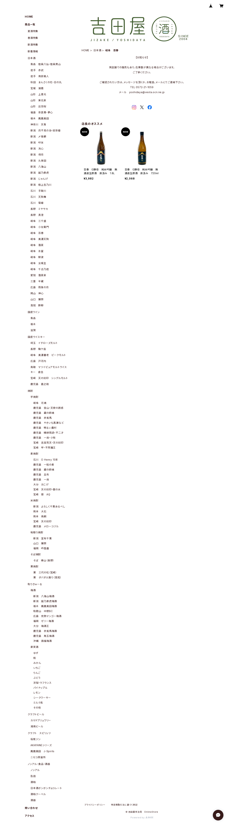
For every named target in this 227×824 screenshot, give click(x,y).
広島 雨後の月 (40, 287)
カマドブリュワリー (41, 720)
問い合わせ (31, 807)
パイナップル (40, 687)
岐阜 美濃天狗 (40, 238)
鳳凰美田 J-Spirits (42, 751)
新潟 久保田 (38, 160)
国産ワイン (34, 312)
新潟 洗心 (37, 148)
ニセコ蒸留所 (38, 757)
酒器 (33, 800)
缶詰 (33, 776)
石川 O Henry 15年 (45, 459)
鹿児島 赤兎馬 (42, 417)
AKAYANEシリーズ (41, 745)
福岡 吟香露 (41, 548)
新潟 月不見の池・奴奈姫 (46, 130)
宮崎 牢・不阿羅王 (44, 447)
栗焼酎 (34, 566)
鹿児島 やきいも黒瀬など (48, 422)
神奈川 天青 (38, 124)
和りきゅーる (35, 584)
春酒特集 (33, 37)
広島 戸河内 (38, 361)
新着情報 (33, 51)
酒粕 (33, 782)
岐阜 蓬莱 (37, 245)
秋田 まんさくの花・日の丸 (46, 82)
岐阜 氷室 (37, 251)
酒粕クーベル (38, 794)
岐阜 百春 (37, 232)
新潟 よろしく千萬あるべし (49, 506)
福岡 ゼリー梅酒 (43, 621)
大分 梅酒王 (41, 625)
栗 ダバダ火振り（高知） (47, 577)
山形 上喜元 (38, 94)
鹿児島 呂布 (41, 474)
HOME (85, 50)
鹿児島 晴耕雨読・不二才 (48, 432)
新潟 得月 (37, 154)
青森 (33, 318)
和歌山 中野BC (43, 611)
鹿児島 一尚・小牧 (44, 437)
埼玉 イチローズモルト (44, 342)
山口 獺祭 (37, 299)
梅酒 (33, 590)
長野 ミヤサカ (39, 208)
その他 (37, 707)
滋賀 (33, 330)
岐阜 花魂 (39, 402)
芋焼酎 (34, 396)
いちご (36, 667)
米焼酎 (34, 500)
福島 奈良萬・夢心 (42, 112)
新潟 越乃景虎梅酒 (45, 601)
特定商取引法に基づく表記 (124, 804)
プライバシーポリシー (94, 804)
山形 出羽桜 (38, 106)
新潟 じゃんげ (39, 178)
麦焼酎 (34, 453)
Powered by (142, 817)
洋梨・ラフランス (42, 682)
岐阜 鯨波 (37, 257)
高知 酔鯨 (37, 305)
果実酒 (34, 646)
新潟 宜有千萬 (42, 538)
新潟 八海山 (38, 166)
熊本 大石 (39, 511)
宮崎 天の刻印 (42, 521)
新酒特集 (33, 44)
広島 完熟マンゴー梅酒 (47, 616)
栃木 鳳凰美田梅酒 (45, 606)
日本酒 (97, 50)
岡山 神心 (37, 293)
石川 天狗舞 (38, 196)
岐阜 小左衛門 (40, 226)
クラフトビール (36, 714)
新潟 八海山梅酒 (43, 596)
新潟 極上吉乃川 (41, 184)
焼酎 (30, 390)
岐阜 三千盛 (38, 220)
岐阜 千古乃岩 (40, 269)
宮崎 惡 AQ (41, 494)
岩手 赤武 (37, 70)
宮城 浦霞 (37, 88)
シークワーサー (42, 697)
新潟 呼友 (37, 142)
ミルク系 (38, 702)
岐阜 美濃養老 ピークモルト (48, 354)
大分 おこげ (41, 484)
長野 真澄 (37, 214)
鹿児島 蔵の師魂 (43, 412)
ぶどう (36, 677)
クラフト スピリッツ (39, 733)
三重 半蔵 (37, 281)
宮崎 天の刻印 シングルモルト (49, 378)
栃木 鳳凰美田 (40, 118)
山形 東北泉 (38, 100)
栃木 (33, 324)
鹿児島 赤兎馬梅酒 (45, 630)
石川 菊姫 (37, 202)
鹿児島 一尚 (41, 479)
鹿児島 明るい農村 (45, 427)
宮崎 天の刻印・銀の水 (47, 489)
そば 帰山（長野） (43, 560)
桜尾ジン (36, 739)
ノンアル (35, 770)
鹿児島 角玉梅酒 (43, 635)
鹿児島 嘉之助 (40, 384)
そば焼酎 (36, 554)
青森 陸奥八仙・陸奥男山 (46, 64)
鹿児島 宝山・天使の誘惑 (48, 407)
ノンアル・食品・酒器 (39, 763)
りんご (36, 672)
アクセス (29, 815)
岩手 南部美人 (40, 76)
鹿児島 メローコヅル (46, 526)
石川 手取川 (38, 190)
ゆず (35, 652)
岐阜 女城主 (38, 263)
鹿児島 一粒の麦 (43, 464)
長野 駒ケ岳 (38, 348)
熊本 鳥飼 (39, 516)
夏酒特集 (33, 31)
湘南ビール (37, 726)
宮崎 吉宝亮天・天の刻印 (48, 442)
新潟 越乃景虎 (40, 172)
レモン (36, 692)
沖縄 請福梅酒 (42, 640)
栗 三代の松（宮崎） (45, 572)
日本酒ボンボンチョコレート (46, 788)
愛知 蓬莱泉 (38, 275)
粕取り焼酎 (37, 532)
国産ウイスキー (36, 336)
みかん (37, 662)
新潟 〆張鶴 (38, 136)
